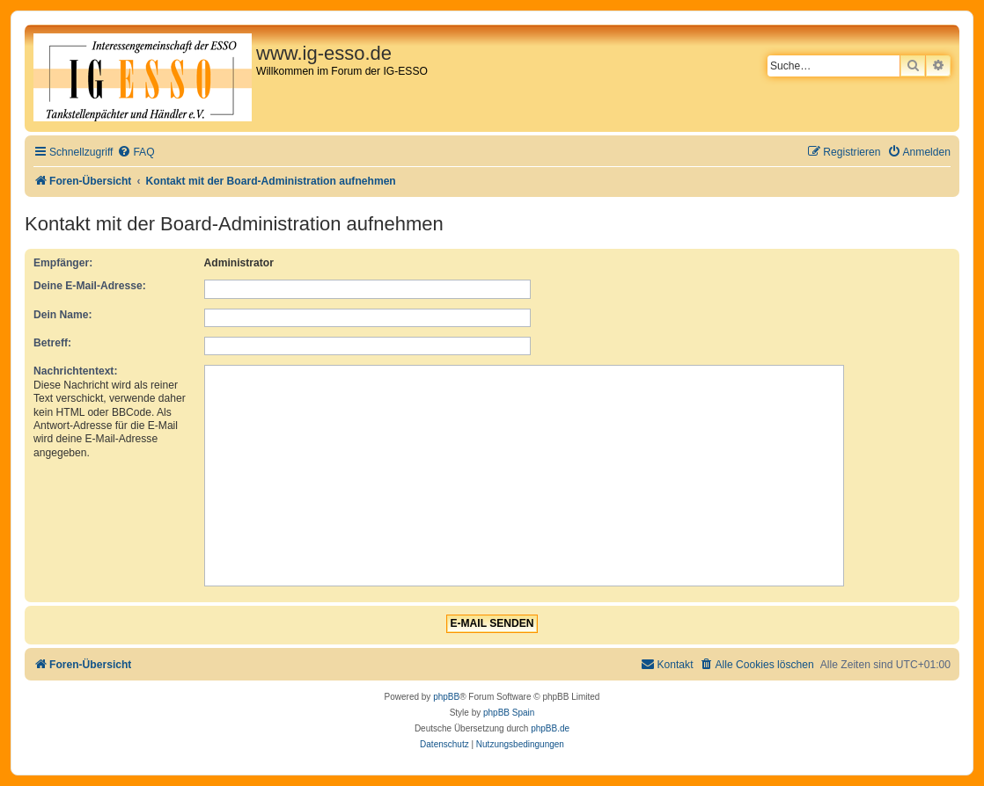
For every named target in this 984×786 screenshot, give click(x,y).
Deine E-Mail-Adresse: (89, 286)
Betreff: (52, 343)
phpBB (446, 697)
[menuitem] (135, 152)
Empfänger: (62, 263)
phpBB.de (550, 728)
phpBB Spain (508, 712)
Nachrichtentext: (75, 371)
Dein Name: (62, 315)
